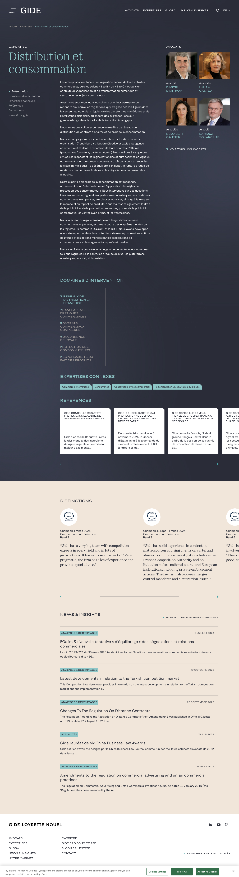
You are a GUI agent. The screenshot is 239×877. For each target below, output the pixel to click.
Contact (69, 853)
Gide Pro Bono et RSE (79, 843)
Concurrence (102, 386)
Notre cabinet (21, 858)
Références (16, 105)
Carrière (69, 838)
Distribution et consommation (51, 26)
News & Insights (19, 115)
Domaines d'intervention (24, 96)
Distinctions (16, 110)
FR (226, 10)
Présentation (20, 91)
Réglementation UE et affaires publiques (177, 386)
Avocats (132, 10)
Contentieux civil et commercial (132, 386)
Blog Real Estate (76, 848)
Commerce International (75, 386)
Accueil (13, 26)
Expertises (152, 10)
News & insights (194, 10)
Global (171, 10)
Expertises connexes (22, 101)
